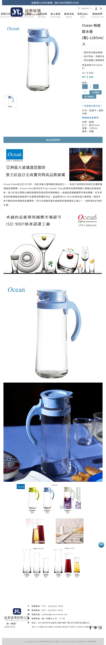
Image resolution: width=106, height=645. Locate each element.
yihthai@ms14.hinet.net (54, 614)
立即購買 (95, 92)
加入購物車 (89, 96)
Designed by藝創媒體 (88, 641)
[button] (26, 15)
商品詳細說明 (53, 139)
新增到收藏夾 (85, 92)
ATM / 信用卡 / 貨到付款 (92, 112)
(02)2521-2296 (55, 606)
